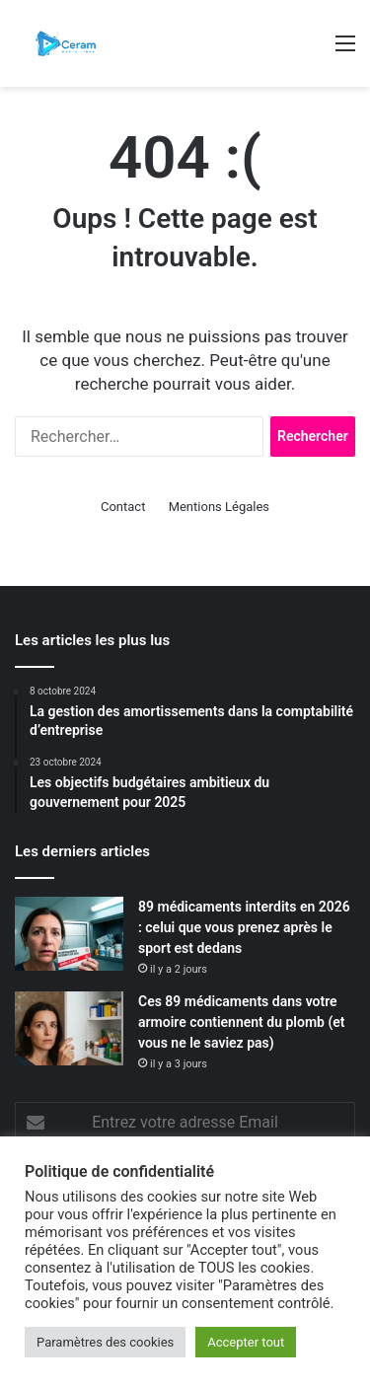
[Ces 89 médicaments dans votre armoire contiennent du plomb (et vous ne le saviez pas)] (69, 1028)
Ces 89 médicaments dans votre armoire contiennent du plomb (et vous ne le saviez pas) (241, 1022)
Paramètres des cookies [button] (105, 1342)
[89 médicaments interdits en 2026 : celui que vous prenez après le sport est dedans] (69, 934)
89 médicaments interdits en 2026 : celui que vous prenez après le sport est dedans (244, 927)
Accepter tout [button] (245, 1342)
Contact (123, 506)
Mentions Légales (219, 506)
